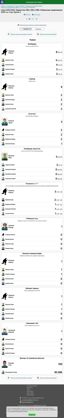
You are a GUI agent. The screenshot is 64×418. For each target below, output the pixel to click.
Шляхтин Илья (9, 60)
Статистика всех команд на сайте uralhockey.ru (32, 25)
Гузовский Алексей (10, 109)
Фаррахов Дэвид (10, 139)
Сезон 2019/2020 (19, 6)
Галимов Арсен (9, 64)
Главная (3, 6)
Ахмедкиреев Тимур (11, 372)
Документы (30, 387)
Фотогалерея (30, 393)
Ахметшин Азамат (10, 178)
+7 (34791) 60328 (27, 400)
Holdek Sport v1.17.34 (39, 405)
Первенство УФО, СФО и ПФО (33, 6)
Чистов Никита (9, 213)
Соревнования (10, 6)
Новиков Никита (11, 52)
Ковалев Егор (11, 364)
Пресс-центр (30, 391)
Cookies (23, 408)
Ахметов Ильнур (10, 69)
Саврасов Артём (9, 165)
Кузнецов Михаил (10, 169)
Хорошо (32, 415)
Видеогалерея (30, 394)
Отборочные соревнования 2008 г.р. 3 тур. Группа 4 (14, 7)
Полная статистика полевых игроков (21, 34)
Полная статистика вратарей (48, 34)
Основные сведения (32, 385)
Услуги (28, 389)
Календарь (37, 14)
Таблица (28, 14)
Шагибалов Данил (10, 174)
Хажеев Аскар (9, 74)
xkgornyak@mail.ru (27, 402)
